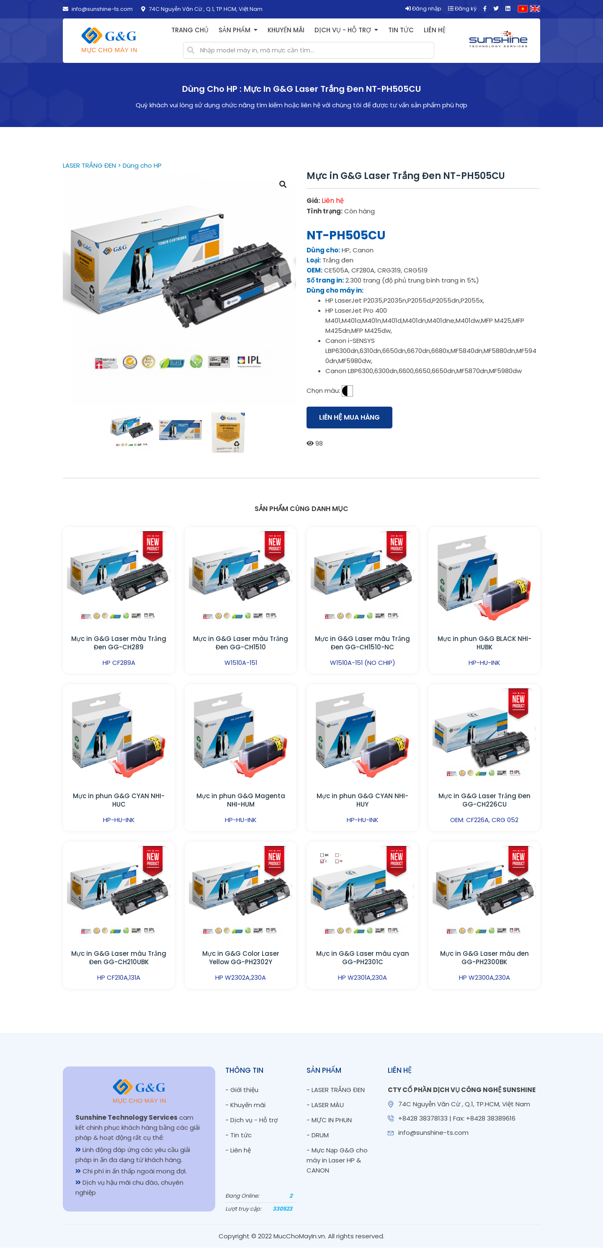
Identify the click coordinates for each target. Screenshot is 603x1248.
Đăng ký (462, 9)
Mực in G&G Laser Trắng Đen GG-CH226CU (484, 800)
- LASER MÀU (325, 1104)
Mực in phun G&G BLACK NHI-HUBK (484, 642)
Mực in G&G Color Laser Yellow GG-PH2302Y (240, 958)
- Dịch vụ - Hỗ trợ (251, 1120)
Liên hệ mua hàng (349, 417)
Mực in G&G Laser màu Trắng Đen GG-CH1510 (240, 642)
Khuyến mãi (286, 30)
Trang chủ (190, 30)
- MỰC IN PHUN (329, 1120)
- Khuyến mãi (245, 1104)
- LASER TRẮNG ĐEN (336, 1089)
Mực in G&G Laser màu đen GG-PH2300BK (484, 958)
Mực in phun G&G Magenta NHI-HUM (240, 800)
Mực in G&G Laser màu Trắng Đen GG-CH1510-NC (362, 642)
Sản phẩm (234, 30)
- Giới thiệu (241, 1089)
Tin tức (401, 30)
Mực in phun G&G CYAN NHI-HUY (362, 800)
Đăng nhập (423, 9)
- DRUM (318, 1135)
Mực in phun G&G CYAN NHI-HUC (119, 800)
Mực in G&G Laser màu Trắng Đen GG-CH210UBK (118, 958)
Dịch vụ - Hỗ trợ (342, 30)
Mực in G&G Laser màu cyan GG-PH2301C (362, 958)
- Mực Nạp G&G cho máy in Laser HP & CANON (337, 1160)
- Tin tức (238, 1135)
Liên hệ (435, 30)
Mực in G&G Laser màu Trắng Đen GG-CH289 (118, 642)
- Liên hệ (238, 1150)
